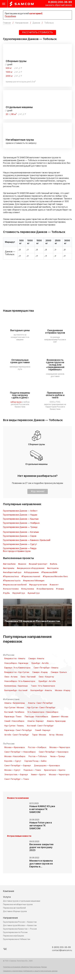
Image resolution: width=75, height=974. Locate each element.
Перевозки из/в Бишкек (13, 935)
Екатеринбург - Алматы (41, 690)
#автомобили (9, 564)
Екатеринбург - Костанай (15, 690)
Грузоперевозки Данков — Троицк (20, 527)
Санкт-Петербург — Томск (16, 779)
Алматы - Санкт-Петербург (40, 703)
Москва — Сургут (12, 770)
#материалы (8, 568)
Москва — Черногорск (60, 747)
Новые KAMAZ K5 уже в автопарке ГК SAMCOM (42, 809)
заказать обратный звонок (58, 5)
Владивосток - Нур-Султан (16, 672)
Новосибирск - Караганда (16, 663)
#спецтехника (27, 589)
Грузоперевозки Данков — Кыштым (20, 519)
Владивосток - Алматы (14, 658)
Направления (10, 917)
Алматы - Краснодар (56, 721)
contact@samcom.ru (62, 950)
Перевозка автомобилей (14, 908)
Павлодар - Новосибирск (36, 716)
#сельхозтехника (11, 589)
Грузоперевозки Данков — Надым (20, 514)
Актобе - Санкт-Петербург (16, 735)
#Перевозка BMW (49, 572)
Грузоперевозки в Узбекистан (16, 939)
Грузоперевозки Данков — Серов (19, 536)
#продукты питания (38, 585)
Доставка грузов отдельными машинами (21, 901)
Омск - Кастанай (28, 677)
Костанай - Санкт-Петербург (40, 726)
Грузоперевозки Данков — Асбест (20, 511)
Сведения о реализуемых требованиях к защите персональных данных (30, 971)
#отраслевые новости (19, 836)
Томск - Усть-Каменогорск (43, 686)
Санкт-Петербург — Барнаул (17, 765)
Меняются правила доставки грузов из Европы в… (41, 863)
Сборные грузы (16, 61)
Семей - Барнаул (42, 730)
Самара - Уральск (59, 672)
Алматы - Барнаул (35, 721)
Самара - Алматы (36, 658)
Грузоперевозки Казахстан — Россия (20, 929)
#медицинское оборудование (30, 568)
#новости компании (18, 798)
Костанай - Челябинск (14, 712)
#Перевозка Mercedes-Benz (55, 576)
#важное (22, 564)
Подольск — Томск (32, 770)
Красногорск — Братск (54, 770)
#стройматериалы (45, 589)
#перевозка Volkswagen (33, 580)
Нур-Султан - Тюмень (14, 726)
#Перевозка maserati (30, 576)
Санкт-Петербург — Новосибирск (20, 752)
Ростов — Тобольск (38, 756)
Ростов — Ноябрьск (37, 747)
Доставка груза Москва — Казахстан (20, 925)
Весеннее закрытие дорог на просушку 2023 (41, 847)
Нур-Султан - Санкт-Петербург (41, 707)
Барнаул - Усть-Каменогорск (17, 668)
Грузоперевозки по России (15, 932)
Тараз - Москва (39, 735)
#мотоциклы (52, 568)
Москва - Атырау (62, 690)
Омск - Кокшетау (46, 677)
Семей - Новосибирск (14, 721)
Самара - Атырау (40, 672)
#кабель (53, 564)
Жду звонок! (37, 491)
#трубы (6, 593)
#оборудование (31, 572)
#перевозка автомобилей (15, 585)
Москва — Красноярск (14, 747)
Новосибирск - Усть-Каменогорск (19, 681)
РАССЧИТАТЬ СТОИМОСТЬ (37, 32)
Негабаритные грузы (20, 140)
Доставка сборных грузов (15, 911)
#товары (60, 589)
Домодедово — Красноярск (47, 765)
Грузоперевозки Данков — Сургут (20, 544)
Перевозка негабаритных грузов (18, 904)
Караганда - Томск (12, 716)
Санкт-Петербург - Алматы (46, 668)
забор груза (15, 402)
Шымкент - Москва (59, 716)
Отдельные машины (19, 107)
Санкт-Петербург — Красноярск (53, 752)
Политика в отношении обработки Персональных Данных (25, 967)
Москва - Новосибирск (14, 756)
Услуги (7, 897)
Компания (8, 891)
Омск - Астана (10, 677)
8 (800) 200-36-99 (60, 2)
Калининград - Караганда (16, 686)
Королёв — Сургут (12, 761)
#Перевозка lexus (11, 576)
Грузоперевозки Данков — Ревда (19, 548)
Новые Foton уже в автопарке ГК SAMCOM (40, 825)
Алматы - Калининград (14, 703)
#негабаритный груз (12, 572)
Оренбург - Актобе (40, 663)
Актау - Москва (56, 735)
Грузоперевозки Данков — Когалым (21, 532)
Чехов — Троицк (57, 756)
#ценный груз (34, 593)
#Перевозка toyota (11, 580)
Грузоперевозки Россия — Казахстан (20, 922)
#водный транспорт (38, 564)
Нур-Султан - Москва (14, 707)
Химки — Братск (38, 774)
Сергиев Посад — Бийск (35, 761)
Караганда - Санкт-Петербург (18, 730)
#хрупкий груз (18, 593)
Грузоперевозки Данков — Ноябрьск (21, 523)
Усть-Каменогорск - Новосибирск (42, 712)
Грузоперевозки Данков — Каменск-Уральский (26, 540)
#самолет (54, 585)
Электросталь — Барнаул (16, 774)
